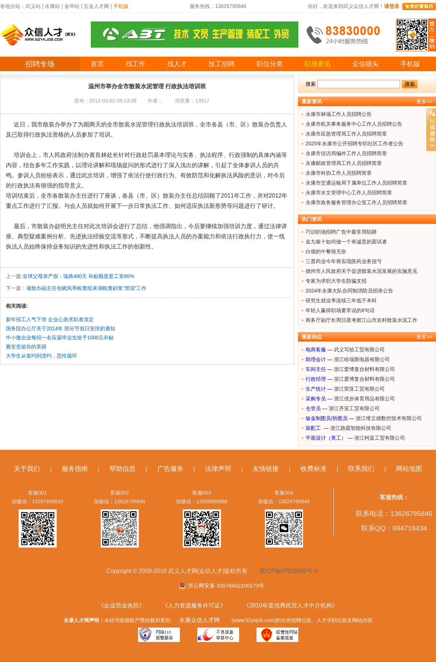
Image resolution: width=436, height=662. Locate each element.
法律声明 (218, 468)
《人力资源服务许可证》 (194, 605)
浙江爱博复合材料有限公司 (364, 369)
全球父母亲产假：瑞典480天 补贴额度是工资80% (78, 276)
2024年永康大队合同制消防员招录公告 (349, 291)
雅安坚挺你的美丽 (26, 347)
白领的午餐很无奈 (326, 251)
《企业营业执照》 (121, 605)
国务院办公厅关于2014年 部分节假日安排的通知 (60, 328)
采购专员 (316, 398)
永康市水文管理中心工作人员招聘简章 (349, 192)
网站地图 (409, 468)
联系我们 (361, 468)
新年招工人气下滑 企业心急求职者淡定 (50, 319)
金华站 (72, 6)
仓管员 (313, 408)
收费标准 (313, 468)
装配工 (314, 428)
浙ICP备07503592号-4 (288, 571)
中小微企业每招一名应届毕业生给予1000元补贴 (60, 337)
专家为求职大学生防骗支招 (336, 281)
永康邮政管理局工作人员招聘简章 (344, 163)
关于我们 (27, 468)
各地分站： (12, 6)
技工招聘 (222, 64)
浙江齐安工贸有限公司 (354, 408)
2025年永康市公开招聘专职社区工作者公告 (354, 143)
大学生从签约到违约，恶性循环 (41, 356)
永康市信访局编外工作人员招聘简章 (346, 153)
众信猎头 (365, 64)
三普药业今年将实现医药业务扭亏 (344, 261)
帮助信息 (122, 468)
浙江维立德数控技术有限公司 (389, 418)
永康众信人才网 (199, 620)
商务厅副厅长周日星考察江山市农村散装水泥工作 (361, 320)
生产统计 (316, 389)
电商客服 (316, 349)
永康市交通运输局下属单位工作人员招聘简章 (356, 183)
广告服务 (170, 468)
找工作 (135, 64)
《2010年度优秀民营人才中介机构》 (290, 605)
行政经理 (316, 379)
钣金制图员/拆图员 (327, 418)
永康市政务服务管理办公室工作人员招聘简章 (356, 202)
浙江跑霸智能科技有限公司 (360, 428)
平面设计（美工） (326, 438)
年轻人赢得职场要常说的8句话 (340, 310)
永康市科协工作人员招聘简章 (339, 173)
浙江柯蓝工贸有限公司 (379, 438)
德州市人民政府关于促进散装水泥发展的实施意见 (361, 271)
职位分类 (270, 64)
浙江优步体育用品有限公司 (364, 398)
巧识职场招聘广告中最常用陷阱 (341, 232)
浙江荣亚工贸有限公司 (359, 389)
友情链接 (266, 468)
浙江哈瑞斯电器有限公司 (362, 359)
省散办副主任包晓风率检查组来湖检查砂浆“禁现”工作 (86, 288)
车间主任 (316, 369)
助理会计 (316, 359)
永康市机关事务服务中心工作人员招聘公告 (354, 124)
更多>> (424, 101)
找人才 (177, 64)
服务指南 (75, 468)
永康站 (52, 6)
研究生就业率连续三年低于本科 (341, 300)
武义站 (33, 6)
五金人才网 (96, 6)
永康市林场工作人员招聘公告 (339, 114)
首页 (97, 64)
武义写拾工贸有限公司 (359, 349)
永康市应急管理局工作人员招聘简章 (346, 134)
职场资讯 (317, 64)
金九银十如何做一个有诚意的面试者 (346, 242)
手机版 (410, 64)
